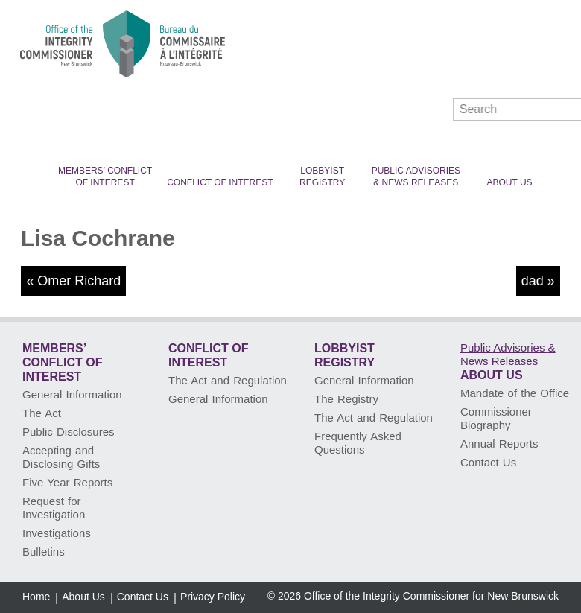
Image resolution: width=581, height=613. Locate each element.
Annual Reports (499, 443)
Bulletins (43, 551)
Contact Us (488, 462)
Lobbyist (322, 176)
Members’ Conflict (105, 176)
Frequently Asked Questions (357, 443)
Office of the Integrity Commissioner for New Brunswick (431, 596)
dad (532, 280)
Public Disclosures (68, 431)
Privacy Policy (212, 597)
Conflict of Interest (220, 182)
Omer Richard (79, 280)
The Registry (346, 399)
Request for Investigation (53, 508)
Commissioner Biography (496, 418)
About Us (509, 182)
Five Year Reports (67, 482)
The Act (41, 413)
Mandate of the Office (514, 393)
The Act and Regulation (227, 380)
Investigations (56, 533)
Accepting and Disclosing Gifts (61, 457)
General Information (72, 394)
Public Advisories (416, 176)
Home (36, 597)
